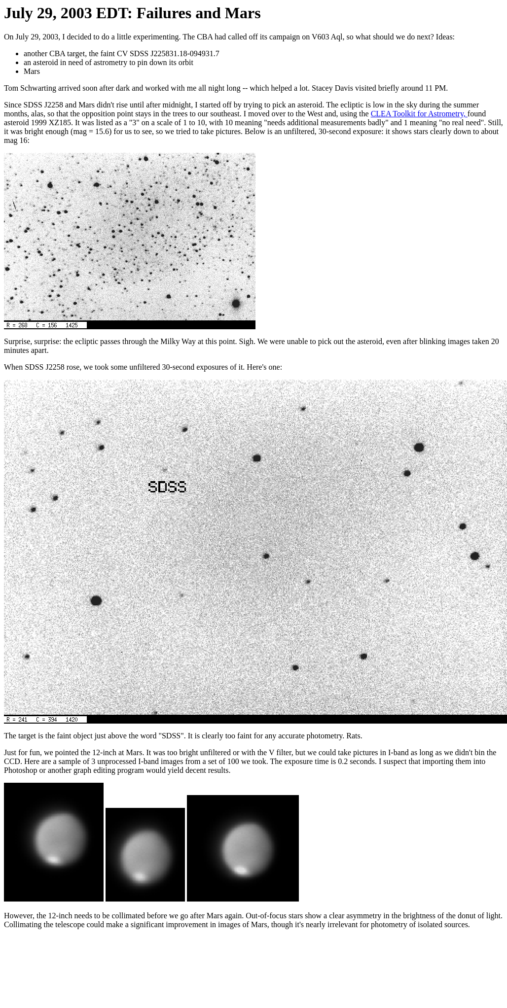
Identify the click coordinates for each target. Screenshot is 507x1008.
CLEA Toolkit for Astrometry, (419, 113)
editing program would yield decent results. (161, 770)
